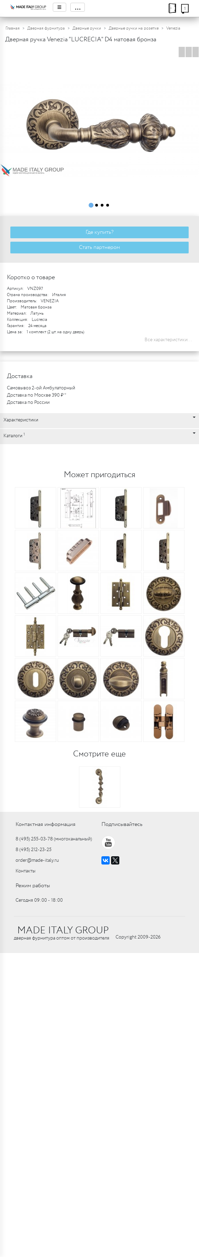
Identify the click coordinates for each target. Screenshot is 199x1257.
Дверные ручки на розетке (134, 28)
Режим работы (33, 886)
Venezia (173, 28)
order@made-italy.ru (37, 860)
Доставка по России (28, 402)
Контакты (26, 871)
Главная (13, 28)
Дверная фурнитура (46, 28)
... (77, 7)
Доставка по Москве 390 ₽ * (36, 395)
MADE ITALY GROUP (63, 930)
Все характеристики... (168, 339)
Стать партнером (99, 247)
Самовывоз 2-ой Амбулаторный (41, 388)
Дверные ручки (86, 28)
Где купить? (99, 232)
